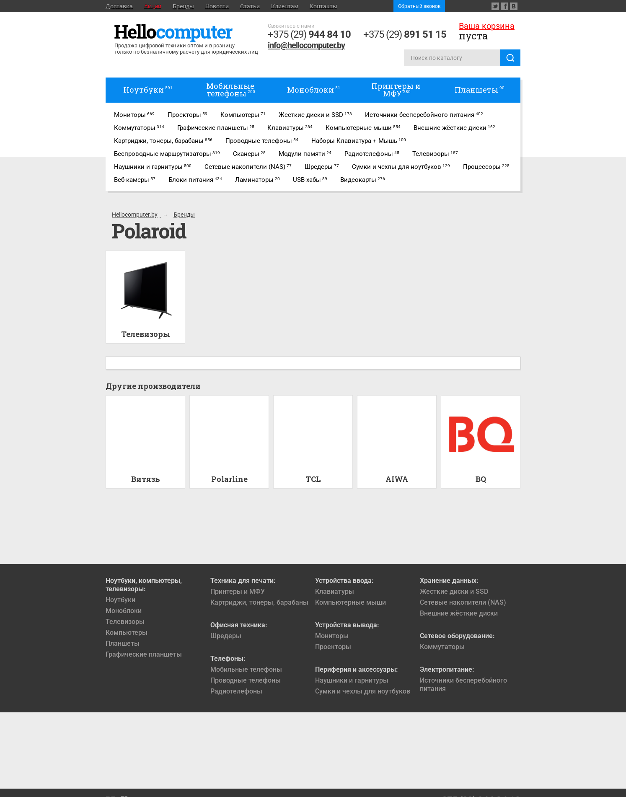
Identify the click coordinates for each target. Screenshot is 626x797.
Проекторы (333, 647)
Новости (217, 6)
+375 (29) (309, 34)
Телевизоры (125, 622)
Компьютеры (126, 633)
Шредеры (225, 636)
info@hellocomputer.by (306, 45)
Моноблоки (124, 611)
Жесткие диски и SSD (454, 591)
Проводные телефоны (245, 680)
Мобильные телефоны (246, 669)
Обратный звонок (419, 6)
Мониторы (332, 636)
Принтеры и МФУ (237, 591)
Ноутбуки (120, 600)
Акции (152, 6)
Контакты (323, 6)
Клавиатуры (334, 591)
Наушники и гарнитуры (351, 680)
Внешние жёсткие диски (459, 613)
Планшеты (123, 643)
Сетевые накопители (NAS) (463, 602)
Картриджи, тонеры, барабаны (259, 602)
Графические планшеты (144, 654)
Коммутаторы (442, 647)
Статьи (250, 6)
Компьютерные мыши (350, 602)
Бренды (183, 6)
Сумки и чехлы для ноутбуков (362, 691)
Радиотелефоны (236, 691)
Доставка (119, 6)
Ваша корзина (487, 26)
